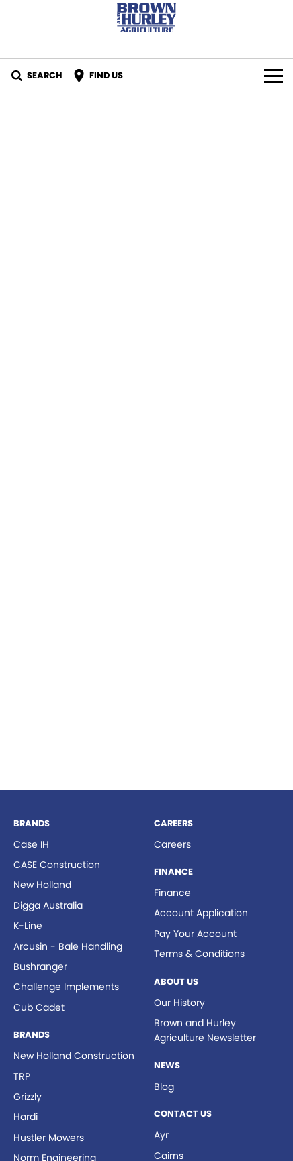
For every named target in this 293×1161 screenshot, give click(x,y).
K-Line (27, 925)
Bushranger (40, 966)
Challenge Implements (66, 986)
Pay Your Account (195, 933)
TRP (21, 1076)
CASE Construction (56, 864)
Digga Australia (48, 905)
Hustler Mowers (48, 1137)
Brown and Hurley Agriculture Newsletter (205, 1030)
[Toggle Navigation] (273, 76)
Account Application (201, 913)
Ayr (161, 1135)
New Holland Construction (73, 1055)
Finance (172, 892)
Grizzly (27, 1096)
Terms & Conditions (199, 953)
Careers (172, 844)
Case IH (31, 844)
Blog (164, 1086)
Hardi (25, 1116)
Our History (179, 1002)
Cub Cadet (39, 1007)
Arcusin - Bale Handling (67, 946)
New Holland (42, 884)
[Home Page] (146, 18)
